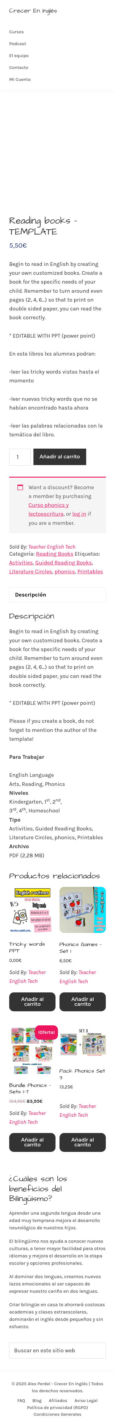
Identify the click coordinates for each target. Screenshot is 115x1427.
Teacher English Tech (51, 546)
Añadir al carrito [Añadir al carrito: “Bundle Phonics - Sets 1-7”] (32, 1142)
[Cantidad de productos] (20, 457)
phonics (65, 571)
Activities (21, 562)
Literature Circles (30, 571)
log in (79, 514)
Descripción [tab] (30, 594)
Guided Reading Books (63, 562)
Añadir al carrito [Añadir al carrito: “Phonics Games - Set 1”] (82, 1001)
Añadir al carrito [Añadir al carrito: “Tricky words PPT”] (32, 1001)
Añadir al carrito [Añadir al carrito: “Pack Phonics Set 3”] (82, 1142)
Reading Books (54, 553)
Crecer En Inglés (33, 10)
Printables (90, 571)
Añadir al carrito (60, 457)
